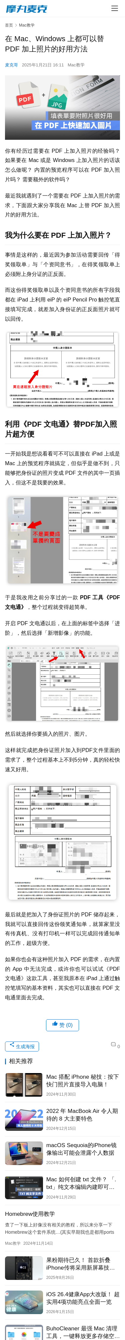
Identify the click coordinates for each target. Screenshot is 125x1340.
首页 (9, 25)
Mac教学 (76, 64)
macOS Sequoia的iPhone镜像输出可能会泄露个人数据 (81, 1149)
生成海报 (22, 1045)
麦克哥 (11, 64)
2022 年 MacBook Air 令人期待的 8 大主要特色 (82, 1115)
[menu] (115, 8)
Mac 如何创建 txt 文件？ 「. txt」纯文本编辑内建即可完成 (81, 1183)
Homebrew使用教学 (30, 1214)
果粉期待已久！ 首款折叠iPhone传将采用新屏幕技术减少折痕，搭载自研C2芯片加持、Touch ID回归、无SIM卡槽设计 (82, 1264)
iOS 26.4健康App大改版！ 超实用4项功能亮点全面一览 (83, 1298)
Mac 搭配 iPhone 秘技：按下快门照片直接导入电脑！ (82, 1081)
